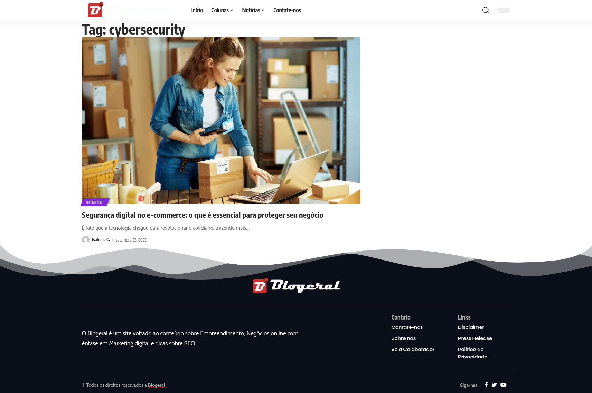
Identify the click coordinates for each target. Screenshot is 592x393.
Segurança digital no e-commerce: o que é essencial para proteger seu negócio (202, 214)
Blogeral (156, 385)
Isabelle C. (101, 240)
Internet (95, 202)
